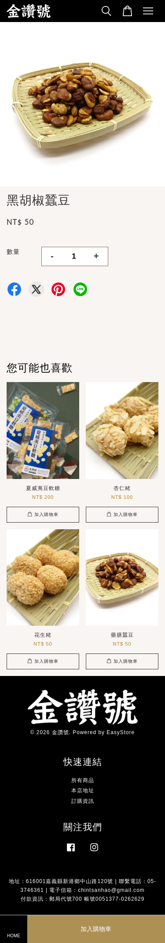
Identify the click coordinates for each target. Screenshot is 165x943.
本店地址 (82, 790)
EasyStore (120, 732)
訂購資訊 (82, 801)
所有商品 (82, 780)
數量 (13, 251)
